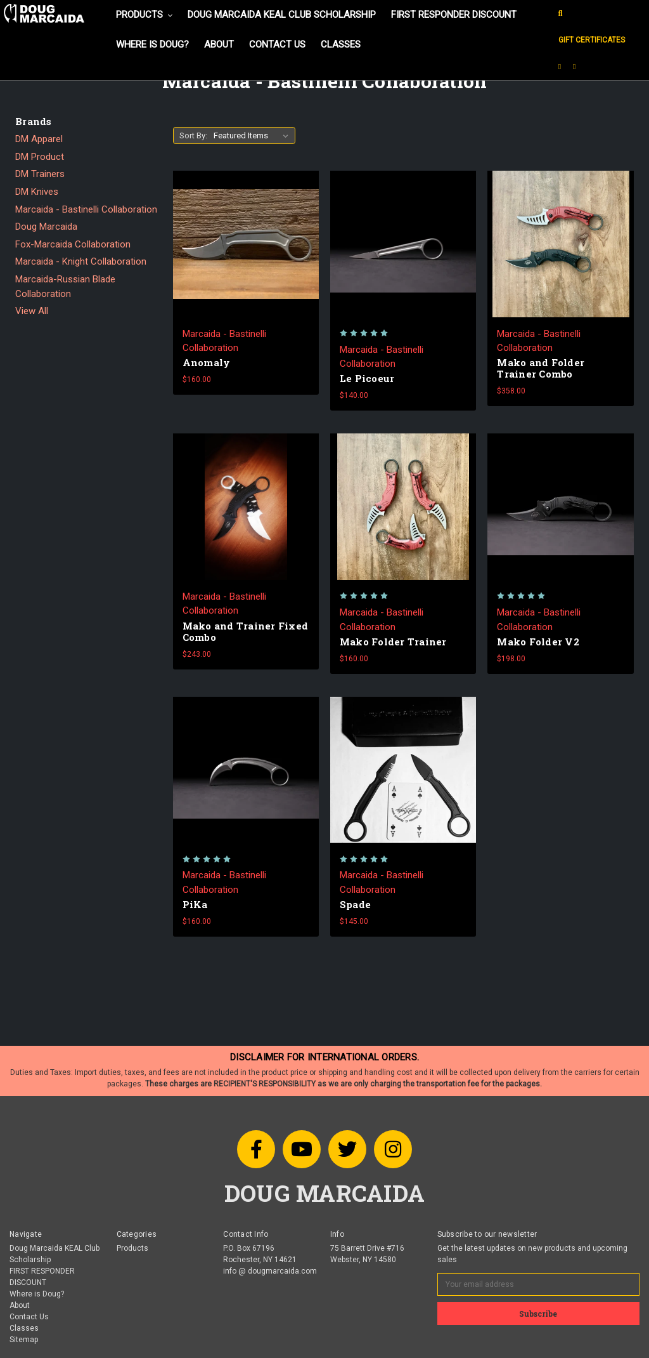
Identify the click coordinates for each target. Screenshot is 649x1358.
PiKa (195, 904)
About (219, 44)
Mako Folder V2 (538, 641)
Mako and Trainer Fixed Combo (246, 631)
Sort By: (193, 135)
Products (144, 14)
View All (31, 311)
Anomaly (207, 362)
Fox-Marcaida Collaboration (73, 244)
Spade (355, 904)
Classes (341, 44)
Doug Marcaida (46, 226)
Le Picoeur (367, 378)
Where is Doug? (152, 44)
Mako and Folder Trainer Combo (540, 368)
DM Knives (36, 191)
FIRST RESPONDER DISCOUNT (454, 14)
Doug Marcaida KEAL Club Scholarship (282, 14)
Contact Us (277, 44)
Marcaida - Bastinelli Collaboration (86, 209)
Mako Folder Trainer (393, 641)
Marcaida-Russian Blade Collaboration (65, 287)
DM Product (39, 156)
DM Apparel (39, 139)
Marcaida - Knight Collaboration (80, 261)
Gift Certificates (591, 40)
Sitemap (24, 1339)
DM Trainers (40, 174)
